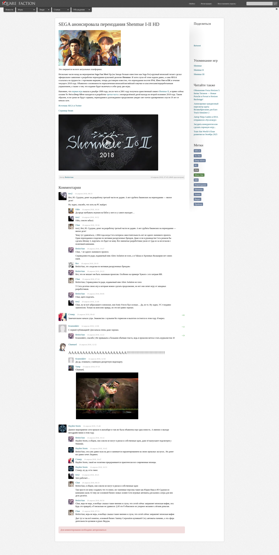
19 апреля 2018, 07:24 (90, 279)
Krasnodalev (73, 326)
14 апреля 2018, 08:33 (83, 193)
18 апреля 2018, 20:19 (89, 263)
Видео (197, 199)
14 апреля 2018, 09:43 (86, 314)
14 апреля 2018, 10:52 (90, 217)
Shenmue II (164, 91)
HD (196, 180)
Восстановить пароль (227, 3)
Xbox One (199, 175)
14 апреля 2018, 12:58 (97, 359)
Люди (41, 9)
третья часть (112, 94)
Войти (191, 3)
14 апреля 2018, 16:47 (92, 459)
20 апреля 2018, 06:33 (90, 483)
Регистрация (206, 3)
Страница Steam (66, 110)
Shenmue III (199, 74)
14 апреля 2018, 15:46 (92, 426)
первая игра (77, 91)
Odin (77, 209)
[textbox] (261, 3)
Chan (77, 225)
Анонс (198, 194)
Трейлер (198, 204)
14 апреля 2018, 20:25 (90, 475)
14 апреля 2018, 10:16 (90, 209)
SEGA (197, 151)
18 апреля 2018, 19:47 (95, 249)
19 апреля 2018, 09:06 (95, 294)
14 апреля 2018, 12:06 (90, 326)
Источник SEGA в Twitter (70, 105)
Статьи (57, 9)
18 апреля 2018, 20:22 (95, 271)
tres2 (70, 193)
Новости (9, 9)
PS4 (196, 170)
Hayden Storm (74, 426)
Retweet (197, 45)
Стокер (71, 314)
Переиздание (200, 185)
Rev (77, 263)
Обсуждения (79, 9)
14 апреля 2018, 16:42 (98, 448)
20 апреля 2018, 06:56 (95, 501)
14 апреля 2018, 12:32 (88, 344)
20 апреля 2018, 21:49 (90, 302)
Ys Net (198, 156)
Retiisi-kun (69, 177)
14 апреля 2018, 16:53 (98, 467)
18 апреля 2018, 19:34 (90, 225)
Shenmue (198, 66)
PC (196, 165)
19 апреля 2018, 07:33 (91, 367)
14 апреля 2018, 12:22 (95, 335)
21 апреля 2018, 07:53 (90, 511)
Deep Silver (200, 160)
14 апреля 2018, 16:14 (95, 438)
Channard (72, 344)
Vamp (77, 367)
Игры (20, 9)
